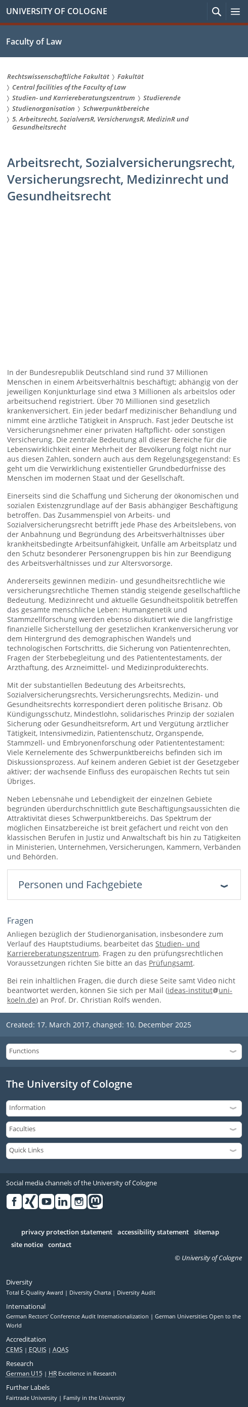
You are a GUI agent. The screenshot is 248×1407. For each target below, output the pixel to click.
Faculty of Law (34, 41)
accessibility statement (153, 1232)
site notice (27, 1245)
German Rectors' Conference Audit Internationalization (78, 1316)
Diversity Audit (136, 1292)
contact (59, 1245)
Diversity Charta (90, 1292)
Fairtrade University (32, 1397)
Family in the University (94, 1397)
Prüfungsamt (171, 963)
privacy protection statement (66, 1232)
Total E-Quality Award (35, 1292)
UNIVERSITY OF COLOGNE (56, 11)
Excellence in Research (82, 1373)
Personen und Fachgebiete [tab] (80, 884)
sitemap (206, 1232)
